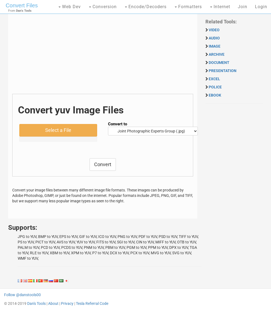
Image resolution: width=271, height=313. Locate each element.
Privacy (67, 303)
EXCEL (214, 79)
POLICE (215, 87)
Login (261, 6)
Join (242, 6)
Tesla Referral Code (92, 303)
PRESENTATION (222, 71)
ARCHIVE (216, 54)
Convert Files (22, 5)
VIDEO (214, 30)
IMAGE (214, 46)
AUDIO (214, 38)
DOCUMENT (219, 62)
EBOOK (215, 95)
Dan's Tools (36, 303)
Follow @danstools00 (22, 295)
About (53, 303)
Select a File (58, 130)
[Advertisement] (102, 56)
